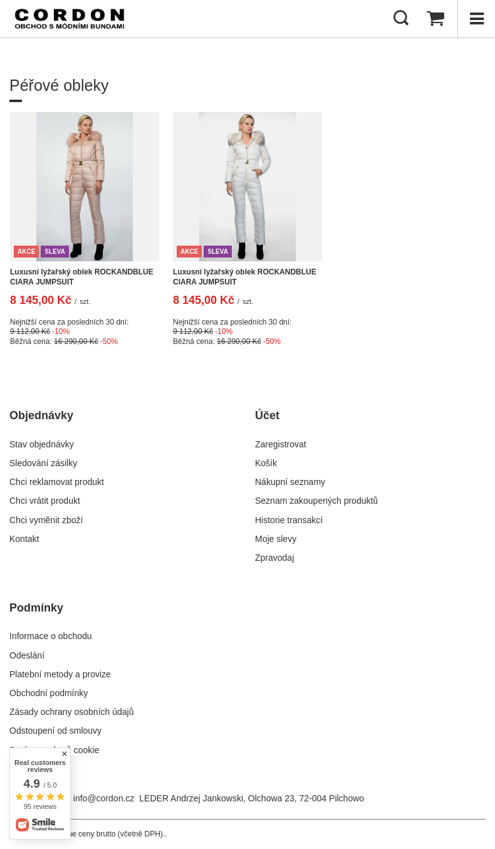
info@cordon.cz (103, 798)
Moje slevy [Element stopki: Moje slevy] (275, 539)
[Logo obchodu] (69, 18)
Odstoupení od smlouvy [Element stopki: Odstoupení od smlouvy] (55, 731)
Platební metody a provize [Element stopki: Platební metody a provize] (60, 674)
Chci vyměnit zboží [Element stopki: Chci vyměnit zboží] (46, 520)
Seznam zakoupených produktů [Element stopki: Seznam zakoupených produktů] (316, 501)
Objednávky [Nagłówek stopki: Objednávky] (41, 415)
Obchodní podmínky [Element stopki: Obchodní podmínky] (48, 693)
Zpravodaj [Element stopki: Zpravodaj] (274, 558)
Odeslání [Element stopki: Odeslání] (26, 655)
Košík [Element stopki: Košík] (266, 463)
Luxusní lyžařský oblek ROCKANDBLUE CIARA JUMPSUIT (82, 277)
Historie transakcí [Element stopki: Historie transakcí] (289, 520)
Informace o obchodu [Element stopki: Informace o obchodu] (50, 636)
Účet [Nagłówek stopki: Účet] (267, 415)
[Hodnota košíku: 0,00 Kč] (435, 19)
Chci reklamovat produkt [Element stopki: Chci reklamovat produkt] (56, 482)
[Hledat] (401, 19)
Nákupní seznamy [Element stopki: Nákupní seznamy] (290, 482)
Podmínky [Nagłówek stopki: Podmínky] (36, 608)
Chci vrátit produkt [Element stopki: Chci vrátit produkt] (44, 501)
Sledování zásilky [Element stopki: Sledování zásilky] (43, 463)
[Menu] (476, 19)
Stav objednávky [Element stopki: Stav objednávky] (41, 444)
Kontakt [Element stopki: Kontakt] (24, 539)
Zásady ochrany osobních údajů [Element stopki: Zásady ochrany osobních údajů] (71, 712)
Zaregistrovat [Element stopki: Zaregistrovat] (280, 444)
